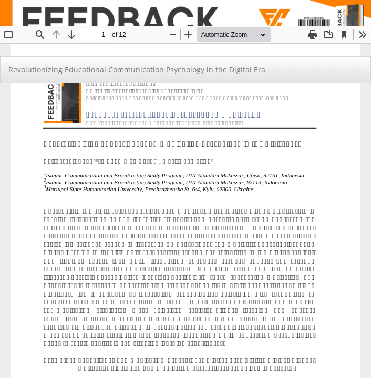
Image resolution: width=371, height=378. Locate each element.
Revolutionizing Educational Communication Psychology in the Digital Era (136, 70)
